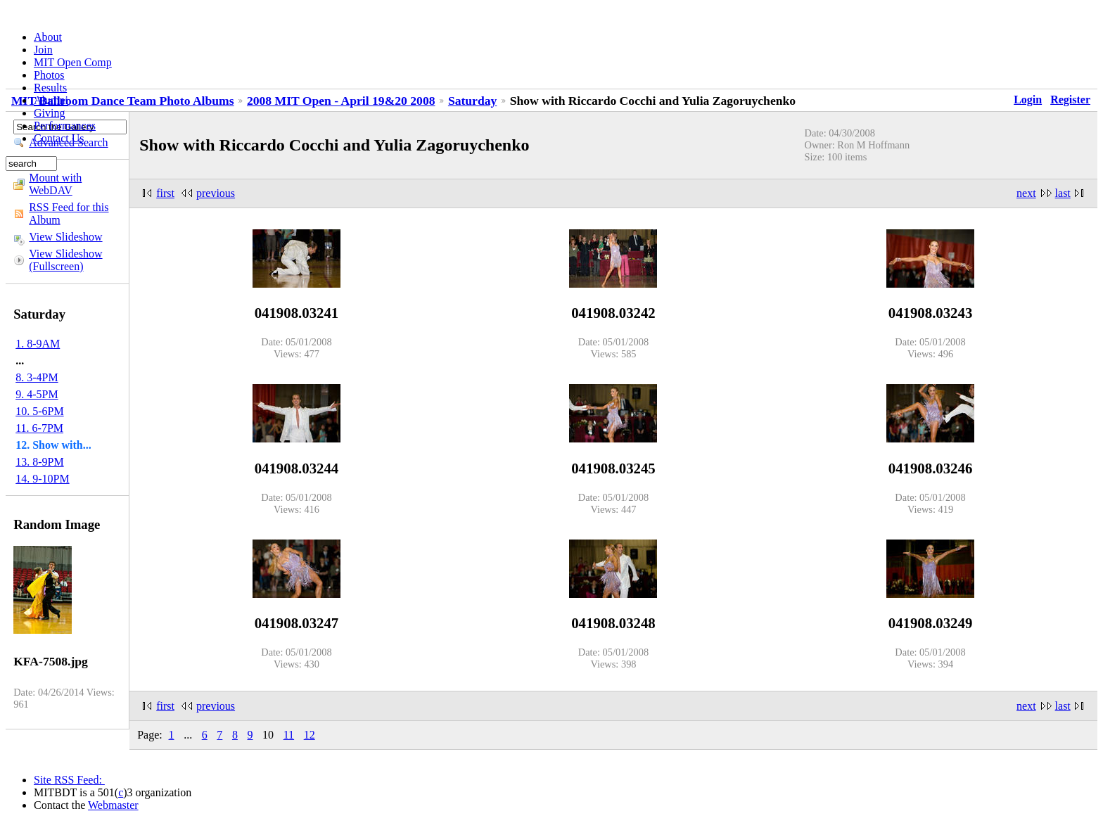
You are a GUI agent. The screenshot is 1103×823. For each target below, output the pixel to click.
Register (1070, 100)
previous (215, 193)
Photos (49, 75)
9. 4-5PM (36, 394)
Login (1028, 100)
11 (288, 735)
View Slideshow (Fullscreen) (65, 260)
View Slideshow (65, 237)
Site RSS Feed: (69, 780)
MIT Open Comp (73, 62)
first (165, 193)
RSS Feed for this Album (68, 213)
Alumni (51, 100)
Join (43, 50)
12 (309, 735)
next (1026, 193)
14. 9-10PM (42, 479)
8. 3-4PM (36, 377)
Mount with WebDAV (55, 184)
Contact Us (59, 138)
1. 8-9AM (37, 344)
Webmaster (113, 805)
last (1063, 193)
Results (50, 88)
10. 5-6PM (39, 411)
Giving (49, 113)
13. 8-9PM (39, 462)
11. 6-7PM (39, 428)
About (48, 37)
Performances (65, 126)
